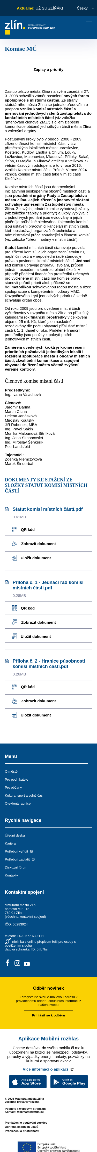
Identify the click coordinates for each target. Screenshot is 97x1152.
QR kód (23, 529)
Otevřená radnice (18, 803)
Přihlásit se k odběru (48, 1015)
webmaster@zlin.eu (30, 1111)
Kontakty (11, 875)
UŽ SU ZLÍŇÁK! (49, 8)
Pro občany (13, 787)
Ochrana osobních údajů (21, 1126)
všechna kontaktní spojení (25, 917)
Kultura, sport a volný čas (24, 795)
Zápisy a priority (49, 69)
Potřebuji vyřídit (19, 851)
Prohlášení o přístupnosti (22, 1130)
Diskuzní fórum (16, 867)
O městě (11, 771)
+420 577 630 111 (30, 936)
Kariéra (10, 843)
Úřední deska (15, 835)
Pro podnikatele (16, 779)
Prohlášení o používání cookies (26, 1122)
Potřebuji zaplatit (20, 859)
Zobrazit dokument (34, 543)
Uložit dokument (31, 558)
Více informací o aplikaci (48, 1069)
